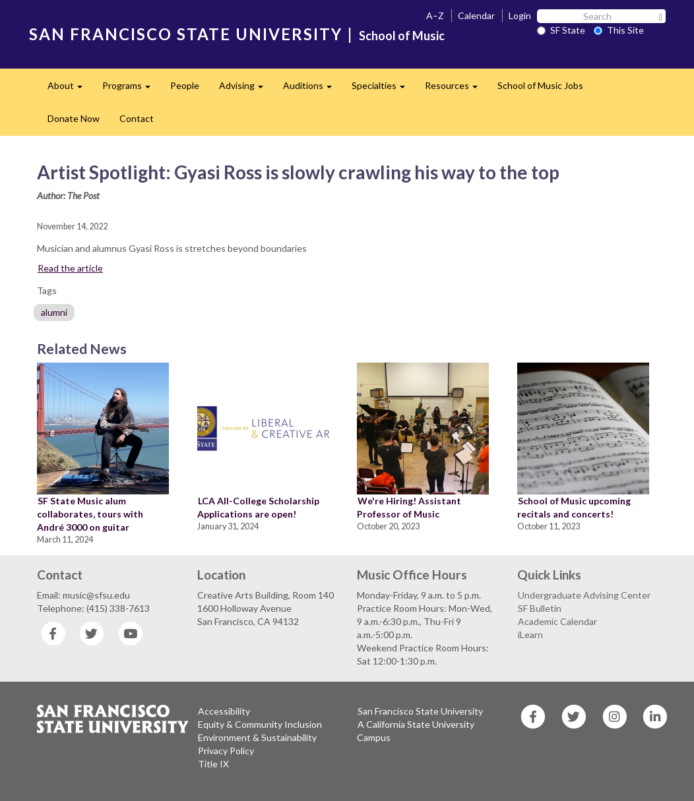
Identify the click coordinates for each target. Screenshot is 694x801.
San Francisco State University (420, 711)
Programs (131, 89)
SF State (561, 30)
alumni (54, 312)
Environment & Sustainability (257, 737)
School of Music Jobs (540, 85)
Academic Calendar (557, 621)
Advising (246, 89)
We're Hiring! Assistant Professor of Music (409, 507)
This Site (619, 30)
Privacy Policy (226, 750)
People (184, 85)
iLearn (530, 634)
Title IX (213, 763)
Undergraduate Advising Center (584, 595)
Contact (136, 118)
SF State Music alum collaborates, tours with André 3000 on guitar (90, 514)
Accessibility (224, 711)
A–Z (435, 15)
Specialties (383, 89)
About (69, 89)
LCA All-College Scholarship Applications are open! (258, 507)
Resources (456, 89)
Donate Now (73, 118)
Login (520, 15)
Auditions (312, 89)
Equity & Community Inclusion (260, 724)
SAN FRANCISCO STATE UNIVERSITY (185, 34)
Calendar (476, 15)
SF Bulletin (539, 608)
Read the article (70, 268)
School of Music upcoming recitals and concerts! (574, 507)
